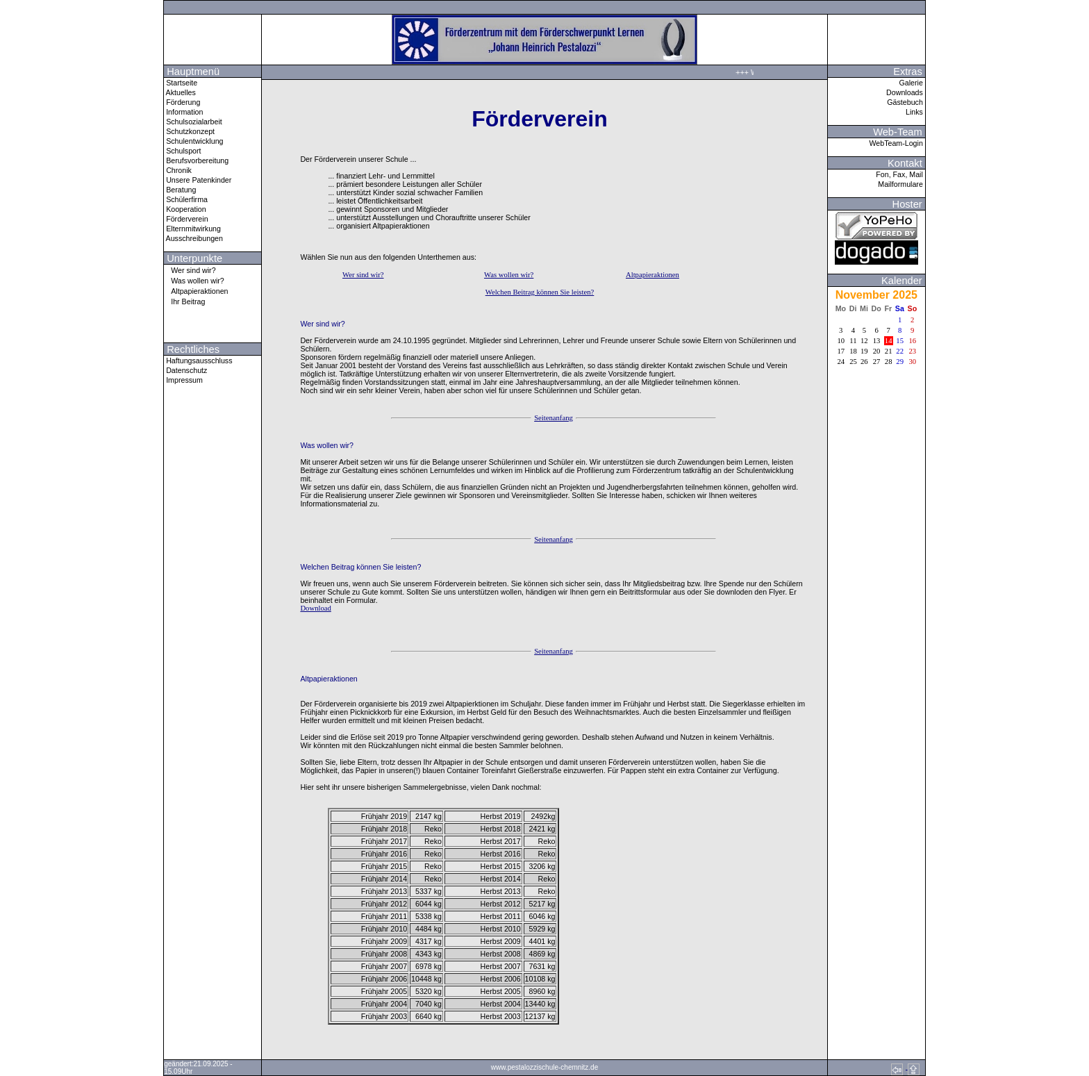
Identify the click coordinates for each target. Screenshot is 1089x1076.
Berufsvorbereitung (196, 160)
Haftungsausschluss (198, 360)
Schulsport (182, 151)
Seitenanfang (553, 418)
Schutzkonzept (189, 131)
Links (915, 112)
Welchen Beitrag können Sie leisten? (540, 292)
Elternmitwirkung (192, 228)
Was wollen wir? (194, 280)
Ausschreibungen (193, 238)
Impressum (183, 380)
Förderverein (186, 219)
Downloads (905, 92)
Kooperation (185, 209)
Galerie (911, 82)
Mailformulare (901, 184)
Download (315, 608)
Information (183, 112)
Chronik (178, 170)
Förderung (182, 102)
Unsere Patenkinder (197, 180)
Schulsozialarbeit (193, 121)
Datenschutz (185, 370)
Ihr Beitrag (184, 301)
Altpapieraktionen (196, 290)
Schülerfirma (186, 199)
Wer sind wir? (189, 269)
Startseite (180, 82)
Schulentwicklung (193, 141)
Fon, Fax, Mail (900, 174)
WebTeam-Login (896, 143)
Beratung (180, 189)
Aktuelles (180, 92)
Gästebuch (906, 102)
